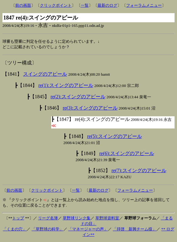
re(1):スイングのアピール (65, 85)
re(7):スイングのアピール (139, 171)
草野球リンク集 (76, 218)
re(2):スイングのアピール (78, 97)
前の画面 (23, 5)
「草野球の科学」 (47, 229)
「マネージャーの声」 (88, 229)
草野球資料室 (107, 218)
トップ (18, 218)
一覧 (85, 5)
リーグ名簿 (48, 218)
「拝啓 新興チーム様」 (134, 229)
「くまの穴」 (15, 229)
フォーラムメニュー (144, 5)
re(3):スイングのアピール (90, 108)
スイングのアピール (45, 74)
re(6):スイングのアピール (126, 154)
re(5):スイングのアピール (114, 136)
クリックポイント (56, 5)
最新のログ (107, 5)
